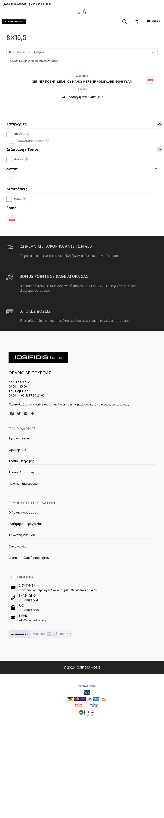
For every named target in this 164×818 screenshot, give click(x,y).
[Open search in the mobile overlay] (124, 21)
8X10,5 (17, 283)
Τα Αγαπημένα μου (22, 620)
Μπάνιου (18, 244)
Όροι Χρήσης (17, 535)
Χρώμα (82, 254)
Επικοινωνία (17, 631)
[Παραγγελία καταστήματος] (82, 52)
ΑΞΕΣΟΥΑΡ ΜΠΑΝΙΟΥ (30, 225)
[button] (82, 182)
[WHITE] (10, 264)
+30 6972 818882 (41, 4)
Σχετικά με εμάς (19, 523)
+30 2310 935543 (15, 4)
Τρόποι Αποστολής (22, 557)
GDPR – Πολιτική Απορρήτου (29, 643)
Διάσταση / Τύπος (84, 235)
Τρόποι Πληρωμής (21, 546)
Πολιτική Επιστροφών (24, 569)
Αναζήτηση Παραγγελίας (25, 609)
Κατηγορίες (84, 210)
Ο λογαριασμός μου (22, 598)
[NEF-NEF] (12, 305)
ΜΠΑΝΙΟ (19, 219)
